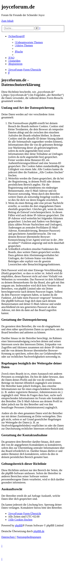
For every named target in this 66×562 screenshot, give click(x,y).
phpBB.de (38, 531)
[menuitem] (29, 42)
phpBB (19, 525)
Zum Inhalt (7, 20)
